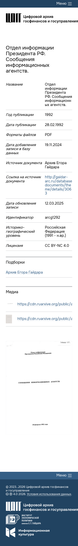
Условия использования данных (49, 494)
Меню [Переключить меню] (64, 3)
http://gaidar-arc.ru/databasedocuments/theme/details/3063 (58, 185)
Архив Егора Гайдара (24, 272)
